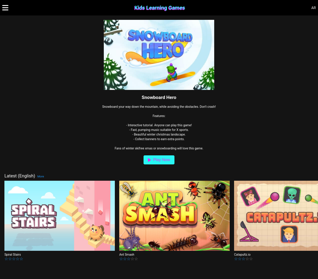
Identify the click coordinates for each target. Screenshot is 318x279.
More (40, 176)
